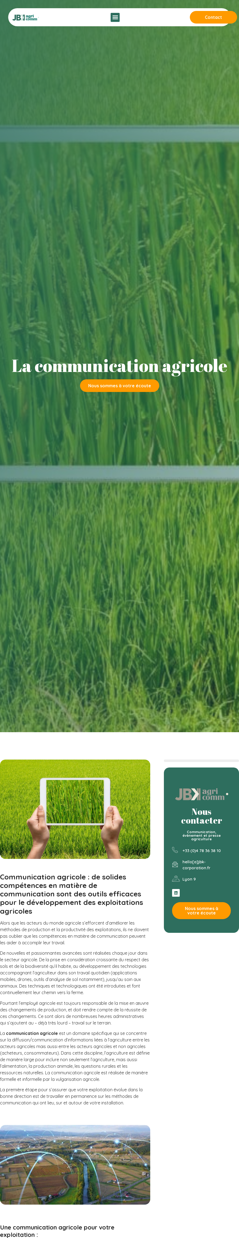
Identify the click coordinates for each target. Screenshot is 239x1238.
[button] (115, 17)
